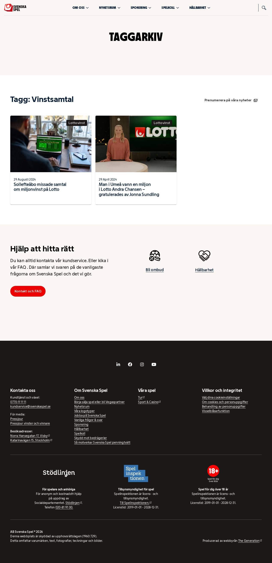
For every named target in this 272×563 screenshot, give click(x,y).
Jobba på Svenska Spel (90, 415)
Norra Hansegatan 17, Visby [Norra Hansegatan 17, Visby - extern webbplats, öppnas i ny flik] (29, 436)
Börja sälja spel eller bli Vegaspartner (99, 402)
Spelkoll (170, 8)
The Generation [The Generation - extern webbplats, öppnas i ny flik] (249, 541)
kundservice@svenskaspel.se (30, 406)
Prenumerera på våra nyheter (231, 100)
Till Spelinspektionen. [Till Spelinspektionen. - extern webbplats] (134, 503)
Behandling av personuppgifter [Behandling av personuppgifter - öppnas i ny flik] (224, 406)
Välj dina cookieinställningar (221, 397)
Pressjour (16, 419)
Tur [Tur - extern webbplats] (140, 397)
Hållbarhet (200, 8)
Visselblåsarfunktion (216, 411)
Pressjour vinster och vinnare (30, 423)
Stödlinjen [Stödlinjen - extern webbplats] (72, 503)
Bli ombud (154, 271)
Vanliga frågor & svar (88, 420)
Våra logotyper (84, 411)
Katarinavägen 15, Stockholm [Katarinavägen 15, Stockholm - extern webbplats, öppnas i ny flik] (30, 440)
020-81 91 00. (64, 507)
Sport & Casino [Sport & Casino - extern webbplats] (148, 402)
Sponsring (141, 8)
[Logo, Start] (15, 8)
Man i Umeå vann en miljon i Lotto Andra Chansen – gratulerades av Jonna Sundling (129, 189)
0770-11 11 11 (18, 402)
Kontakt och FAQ (28, 291)
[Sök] (264, 8)
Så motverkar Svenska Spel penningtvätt (102, 442)
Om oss (81, 8)
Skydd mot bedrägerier (90, 438)
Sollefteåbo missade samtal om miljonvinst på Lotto (40, 187)
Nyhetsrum (109, 8)
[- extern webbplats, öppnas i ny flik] (118, 364)
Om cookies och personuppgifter (225, 402)
